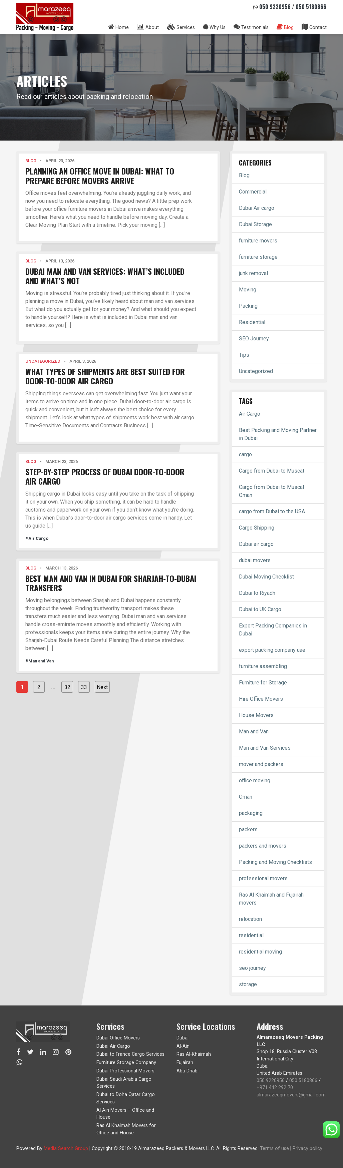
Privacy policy (307, 1148)
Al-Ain (183, 1046)
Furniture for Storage (263, 682)
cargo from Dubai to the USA (272, 511)
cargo (245, 454)
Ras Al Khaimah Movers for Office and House (126, 1129)
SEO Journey (254, 338)
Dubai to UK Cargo (260, 609)
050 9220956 (275, 7)
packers (248, 829)
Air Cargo (249, 414)
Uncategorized (256, 371)
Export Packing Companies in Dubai (273, 629)
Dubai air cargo (256, 544)
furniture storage (258, 257)
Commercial (253, 192)
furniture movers (258, 240)
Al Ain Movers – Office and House (125, 1113)
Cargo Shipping (256, 528)
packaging (251, 813)
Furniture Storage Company (126, 1062)
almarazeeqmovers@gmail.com (291, 1095)
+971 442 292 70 (275, 1087)
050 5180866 (311, 7)
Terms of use (274, 1148)
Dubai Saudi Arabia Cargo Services (123, 1082)
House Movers (256, 715)
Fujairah (185, 1062)
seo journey (252, 968)
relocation (250, 919)
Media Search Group (66, 1148)
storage (248, 984)
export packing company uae (272, 650)
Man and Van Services (265, 748)
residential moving (260, 952)
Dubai (183, 1038)
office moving (254, 780)
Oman (245, 797)
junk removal (253, 273)
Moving (247, 289)
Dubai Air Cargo (113, 1046)
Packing (248, 306)
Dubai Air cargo (256, 208)
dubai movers (255, 560)
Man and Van (254, 731)
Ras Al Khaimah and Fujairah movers (271, 899)
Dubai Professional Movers (125, 1071)
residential (251, 935)
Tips (244, 355)
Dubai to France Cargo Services (130, 1054)
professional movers (263, 878)
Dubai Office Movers (118, 1038)
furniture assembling (263, 666)
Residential (252, 322)
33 (84, 687)
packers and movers (262, 846)
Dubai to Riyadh (257, 593)
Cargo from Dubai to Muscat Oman (271, 491)
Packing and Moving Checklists (275, 862)
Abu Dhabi (188, 1071)
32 (67, 687)
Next (102, 687)
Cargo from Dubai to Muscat (271, 471)
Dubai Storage (255, 224)
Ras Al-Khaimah (194, 1054)
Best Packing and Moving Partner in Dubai (278, 434)
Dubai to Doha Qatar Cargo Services (125, 1098)
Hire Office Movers (261, 699)
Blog (244, 175)
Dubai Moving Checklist (266, 577)
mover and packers (261, 764)
